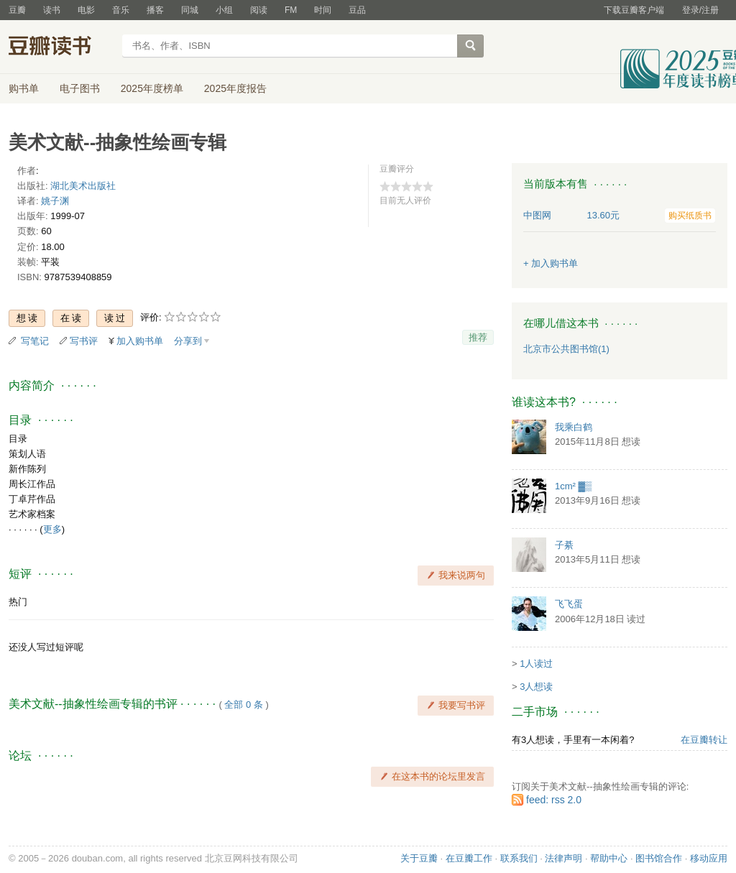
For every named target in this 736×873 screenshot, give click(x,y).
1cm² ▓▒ (573, 486)
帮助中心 (608, 858)
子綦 (564, 545)
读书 (51, 10)
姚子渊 (55, 200)
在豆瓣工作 (469, 858)
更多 (52, 529)
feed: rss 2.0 (553, 799)
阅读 (258, 10)
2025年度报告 (235, 88)
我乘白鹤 (573, 427)
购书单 (24, 88)
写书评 (84, 341)
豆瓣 (17, 10)
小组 (224, 10)
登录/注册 (700, 10)
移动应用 (708, 858)
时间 (322, 10)
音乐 (120, 10)
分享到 (188, 341)
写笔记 (35, 341)
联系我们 (519, 858)
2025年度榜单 (152, 88)
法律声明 (563, 858)
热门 (18, 601)
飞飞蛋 (569, 604)
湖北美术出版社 (83, 185)
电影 (86, 10)
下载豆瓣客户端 (634, 10)
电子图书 (80, 88)
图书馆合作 (658, 858)
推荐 (478, 337)
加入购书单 (139, 341)
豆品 (357, 10)
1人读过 (536, 663)
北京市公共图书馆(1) (566, 348)
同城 (189, 10)
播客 (155, 10)
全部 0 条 (243, 704)
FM (291, 10)
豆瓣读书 (61, 47)
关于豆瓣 (419, 858)
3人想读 (536, 686)
